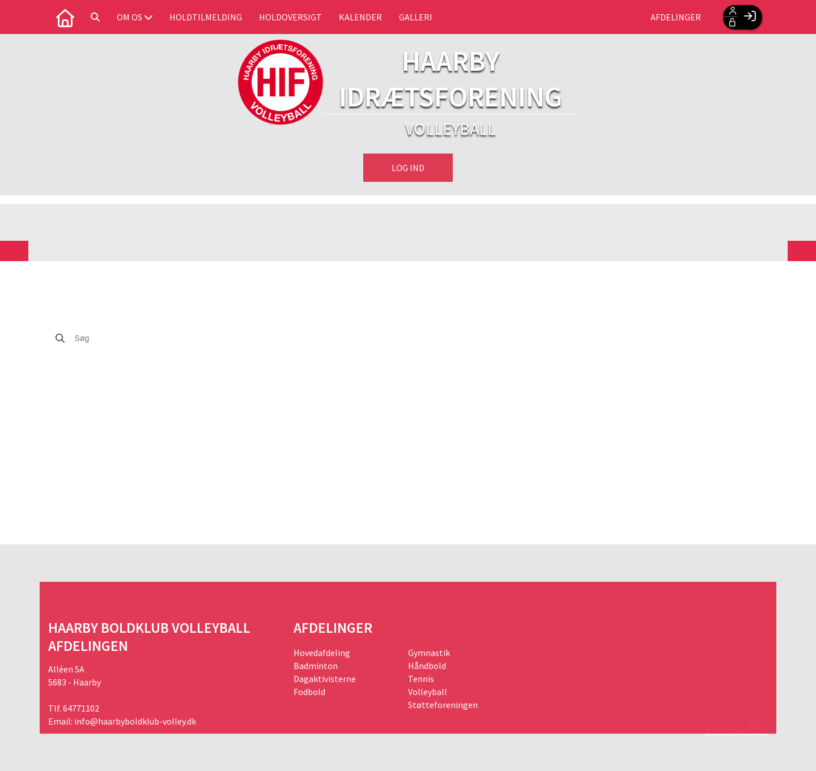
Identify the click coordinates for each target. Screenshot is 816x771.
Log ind (408, 167)
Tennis (421, 678)
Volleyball (427, 691)
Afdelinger (676, 17)
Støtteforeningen (443, 704)
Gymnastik (429, 652)
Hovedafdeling (322, 652)
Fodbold (309, 691)
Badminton (316, 665)
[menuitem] (65, 17)
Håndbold (427, 665)
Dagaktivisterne (325, 678)
